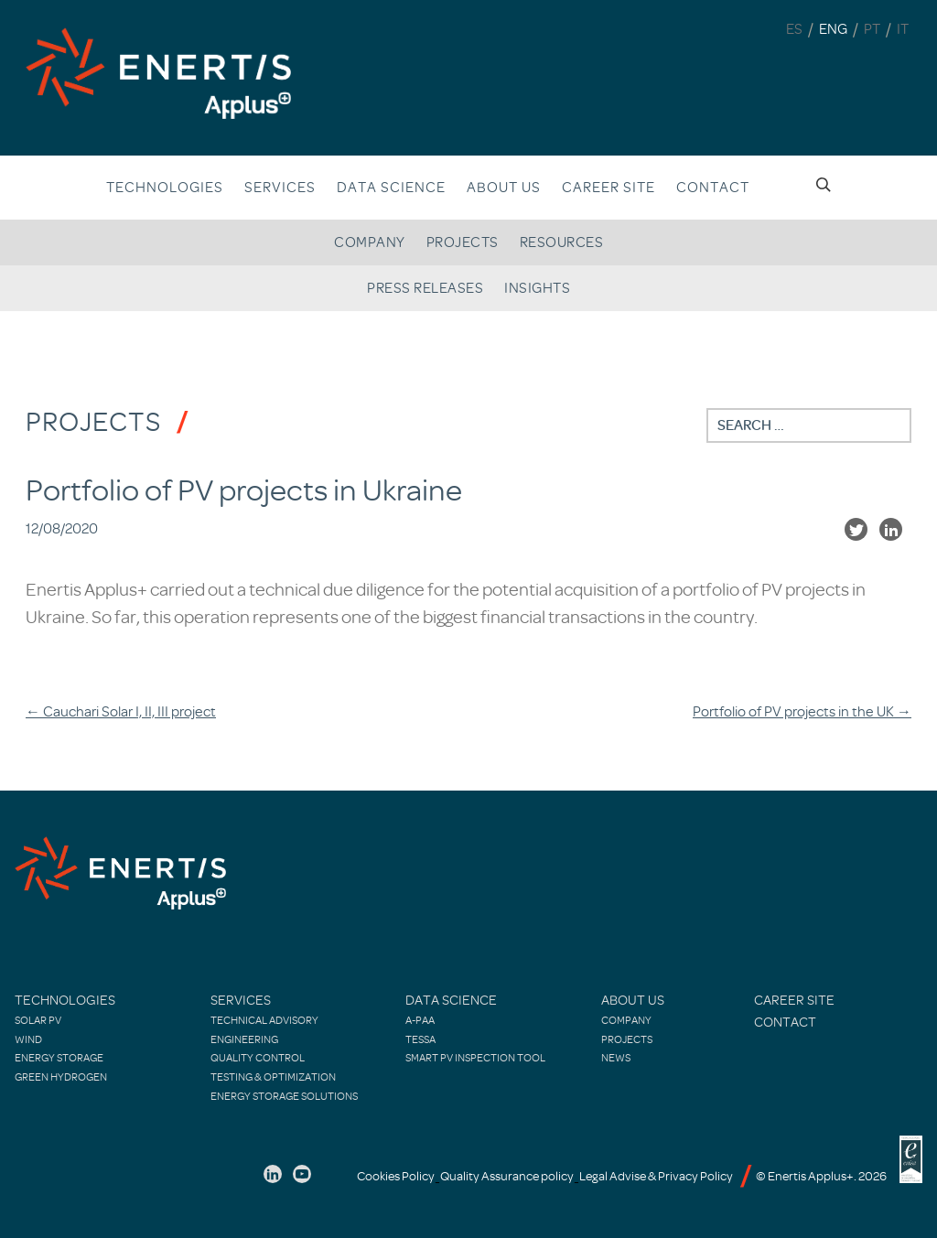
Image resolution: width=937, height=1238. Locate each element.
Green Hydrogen (61, 1077)
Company (369, 242)
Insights (537, 288)
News (615, 1057)
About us (504, 187)
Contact (712, 187)
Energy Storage (59, 1057)
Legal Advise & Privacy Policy (656, 1176)
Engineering (244, 1039)
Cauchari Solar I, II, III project (121, 712)
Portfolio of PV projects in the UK (802, 712)
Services (280, 187)
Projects (462, 242)
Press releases (425, 288)
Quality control (257, 1057)
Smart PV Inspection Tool (475, 1057)
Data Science (391, 187)
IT (903, 29)
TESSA (420, 1039)
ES (794, 29)
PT (872, 29)
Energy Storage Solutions (284, 1096)
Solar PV (38, 1020)
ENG (833, 29)
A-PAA (420, 1020)
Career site (608, 187)
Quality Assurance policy (507, 1176)
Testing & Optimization (273, 1077)
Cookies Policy (396, 1176)
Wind (28, 1039)
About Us (632, 1000)
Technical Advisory (264, 1020)
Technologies (164, 187)
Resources (562, 242)
